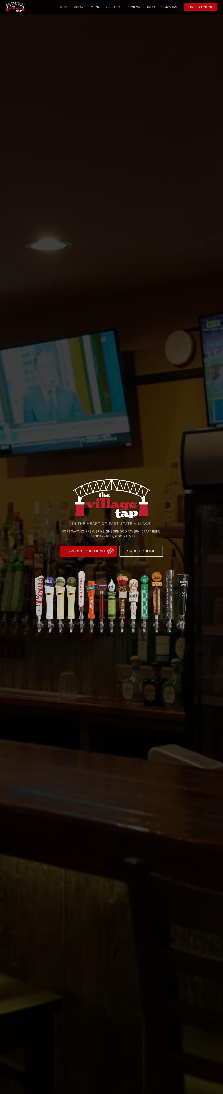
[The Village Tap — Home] (15, 7)
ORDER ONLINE (201, 7)
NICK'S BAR (169, 7)
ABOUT (79, 7)
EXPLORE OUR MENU (90, 551)
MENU (95, 7)
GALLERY (113, 7)
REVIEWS (133, 7)
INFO (151, 7)
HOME (63, 7)
